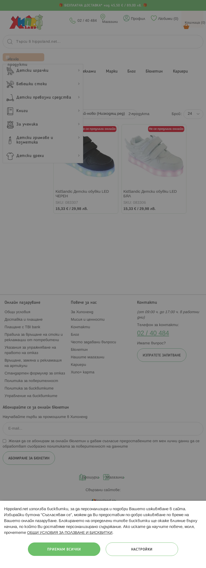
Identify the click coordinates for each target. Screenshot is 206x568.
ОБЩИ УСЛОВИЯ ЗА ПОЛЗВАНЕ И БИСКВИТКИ (69, 533)
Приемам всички (64, 549)
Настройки (142, 549)
